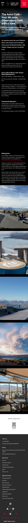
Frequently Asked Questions (8, 467)
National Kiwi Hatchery (6, 493)
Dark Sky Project (5, 482)
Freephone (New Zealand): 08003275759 (10, 443)
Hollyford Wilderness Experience (8, 489)
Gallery (3, 469)
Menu (2, 2)
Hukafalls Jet (5, 491)
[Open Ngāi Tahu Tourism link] (11, 521)
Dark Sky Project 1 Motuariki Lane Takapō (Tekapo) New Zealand (13, 450)
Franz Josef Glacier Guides (7, 498)
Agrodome (4, 480)
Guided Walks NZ (5, 487)
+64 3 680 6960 (5, 441)
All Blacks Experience (6, 478)
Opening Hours (5, 465)
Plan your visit (5, 471)
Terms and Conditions (6, 462)
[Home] (12, 510)
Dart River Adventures (6, 484)
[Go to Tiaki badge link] (14, 426)
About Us (4, 460)
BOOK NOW (24, 4)
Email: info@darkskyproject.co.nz (9, 454)
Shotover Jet (4, 496)
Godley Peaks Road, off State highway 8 (11, 160)
